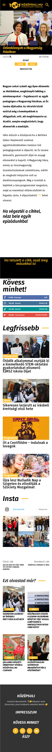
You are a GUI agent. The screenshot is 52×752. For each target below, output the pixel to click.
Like (45, 297)
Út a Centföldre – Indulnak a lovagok (25, 444)
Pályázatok (10, 356)
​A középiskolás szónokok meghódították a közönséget (36, 666)
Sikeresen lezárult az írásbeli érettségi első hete (26, 407)
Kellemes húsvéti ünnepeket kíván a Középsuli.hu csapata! (12, 666)
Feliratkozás (41, 315)
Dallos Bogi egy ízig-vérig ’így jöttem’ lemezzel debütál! (13, 567)
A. (11, 56)
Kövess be (43, 303)
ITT (40, 195)
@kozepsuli (18, 509)
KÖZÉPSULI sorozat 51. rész (38, 565)
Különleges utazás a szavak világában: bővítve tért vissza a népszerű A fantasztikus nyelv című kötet (38, 621)
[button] (47, 5)
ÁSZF (26, 736)
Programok (10, 438)
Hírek (20, 64)
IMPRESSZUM (26, 712)
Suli (32, 64)
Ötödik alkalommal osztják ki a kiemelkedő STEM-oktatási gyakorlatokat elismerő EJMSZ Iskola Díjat (26, 366)
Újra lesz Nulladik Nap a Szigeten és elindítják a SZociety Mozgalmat (22, 483)
